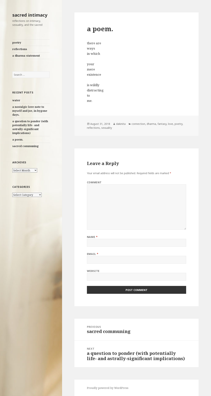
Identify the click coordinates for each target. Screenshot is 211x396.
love (170, 124)
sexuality (106, 128)
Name (92, 237)
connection (138, 124)
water (16, 100)
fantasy (162, 124)
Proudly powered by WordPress (107, 388)
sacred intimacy (29, 15)
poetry (16, 42)
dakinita (121, 124)
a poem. (17, 139)
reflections (19, 49)
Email (92, 254)
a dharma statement (26, 55)
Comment (94, 182)
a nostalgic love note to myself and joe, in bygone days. (29, 110)
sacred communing (25, 146)
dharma (151, 124)
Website (93, 271)
